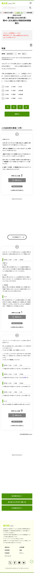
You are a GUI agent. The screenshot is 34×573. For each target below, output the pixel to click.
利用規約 (7, 553)
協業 (20, 550)
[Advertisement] (17, 474)
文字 (19, 54)
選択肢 (3, 54)
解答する (17, 114)
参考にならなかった (17, 186)
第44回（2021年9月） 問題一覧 (17, 502)
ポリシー (21, 553)
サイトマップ (8, 556)
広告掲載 (21, 547)
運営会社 (7, 547)
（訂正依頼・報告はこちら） (7, 59)
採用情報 (7, 550)
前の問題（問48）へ (17, 496)
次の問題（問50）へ (17, 508)
